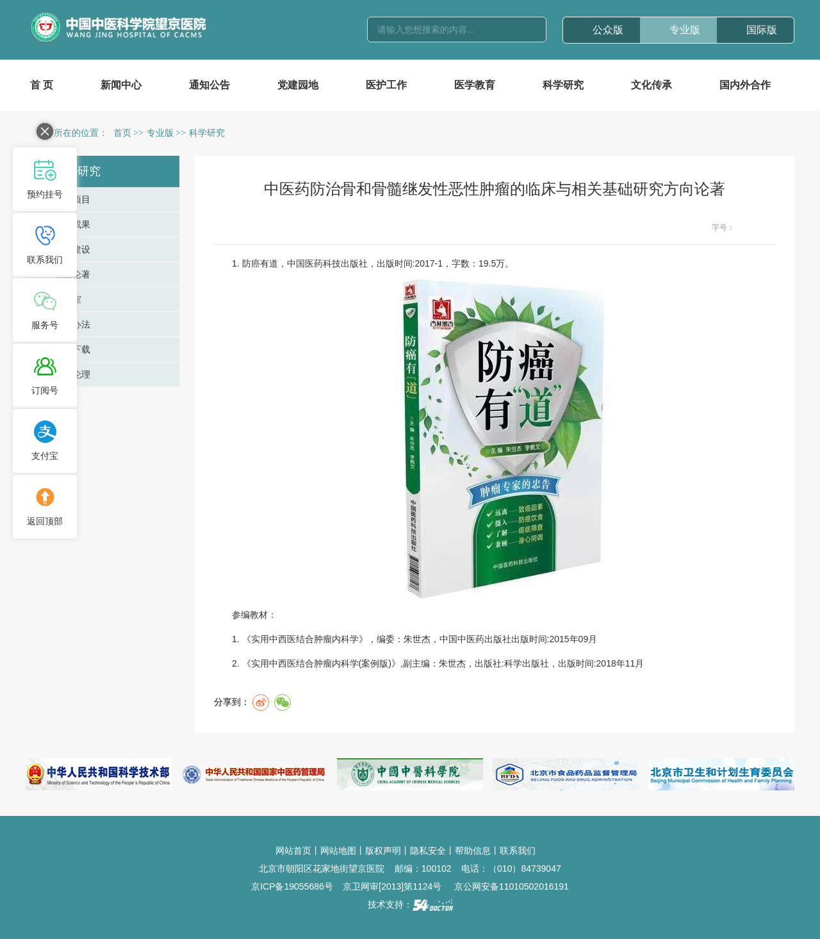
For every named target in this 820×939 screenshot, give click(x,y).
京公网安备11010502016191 (511, 886)
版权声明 (383, 850)
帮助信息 (473, 850)
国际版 (761, 29)
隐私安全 (428, 850)
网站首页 (293, 850)
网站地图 (338, 850)
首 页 (41, 84)
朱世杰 (417, 639)
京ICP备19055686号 (292, 886)
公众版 (608, 29)
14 (767, 228)
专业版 (684, 29)
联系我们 (518, 850)
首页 (122, 133)
